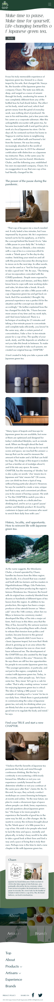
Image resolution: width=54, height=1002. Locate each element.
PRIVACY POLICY (9, 995)
